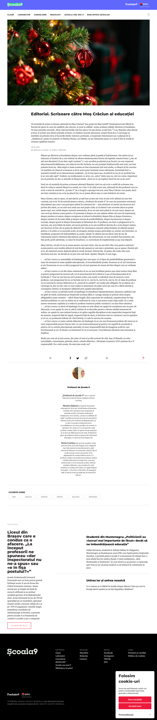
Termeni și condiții (137, 653)
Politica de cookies (136, 656)
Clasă (10, 15)
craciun (28, 497)
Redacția (84, 656)
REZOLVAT (55, 15)
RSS (106, 662)
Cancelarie (40, 15)
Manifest (84, 653)
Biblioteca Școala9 (98, 15)
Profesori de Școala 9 (78, 387)
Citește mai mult (19, 625)
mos (14, 497)
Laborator (24, 15)
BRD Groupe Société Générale (28, 701)
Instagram (109, 656)
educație (75, 497)
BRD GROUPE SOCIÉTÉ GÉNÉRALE (50, 704)
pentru (60, 497)
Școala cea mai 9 (74, 15)
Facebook (108, 653)
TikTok (107, 659)
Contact (83, 659)
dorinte (44, 497)
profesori (93, 497)
